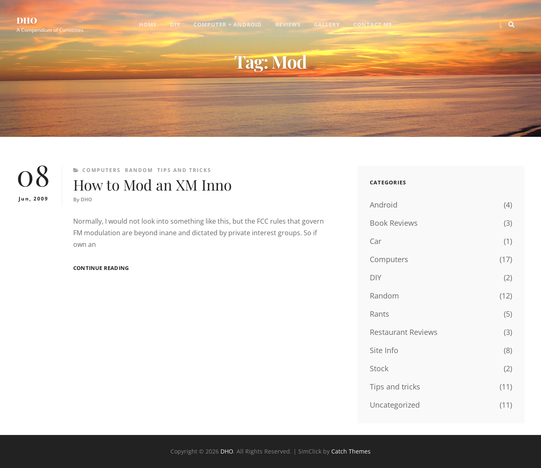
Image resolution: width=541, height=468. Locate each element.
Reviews (288, 25)
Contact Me (373, 25)
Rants (379, 314)
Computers (101, 170)
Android (383, 205)
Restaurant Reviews (404, 332)
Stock (379, 368)
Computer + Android (228, 25)
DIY (175, 25)
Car (375, 241)
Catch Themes (351, 451)
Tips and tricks (184, 170)
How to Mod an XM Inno (153, 185)
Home (148, 25)
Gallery (327, 25)
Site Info (384, 350)
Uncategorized (395, 405)
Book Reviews (394, 223)
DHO (27, 20)
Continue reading (101, 268)
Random (139, 170)
